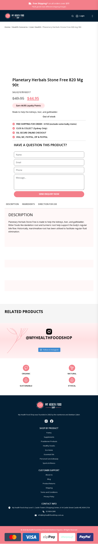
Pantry (49, 433)
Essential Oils (49, 454)
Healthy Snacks (49, 446)
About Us (49, 475)
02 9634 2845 (51, 511)
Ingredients (29, 204)
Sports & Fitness (49, 463)
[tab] (13, 205)
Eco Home (49, 450)
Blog (49, 479)
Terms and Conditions (49, 492)
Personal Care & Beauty (49, 459)
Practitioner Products (49, 441)
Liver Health (35, 27)
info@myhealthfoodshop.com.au (51, 515)
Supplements (49, 437)
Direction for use (49, 204)
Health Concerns (20, 27)
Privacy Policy (49, 496)
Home (7, 27)
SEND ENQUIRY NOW (49, 194)
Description (13, 204)
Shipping (49, 488)
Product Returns (49, 483)
